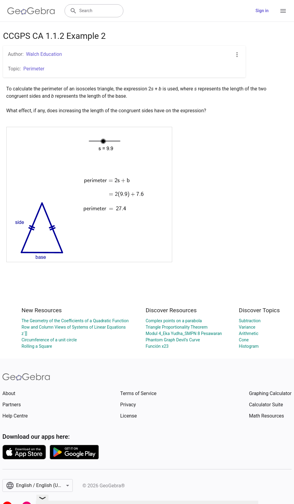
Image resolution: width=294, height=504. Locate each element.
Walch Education (44, 54)
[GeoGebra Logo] (31, 11)
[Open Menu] (283, 11)
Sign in (262, 10)
